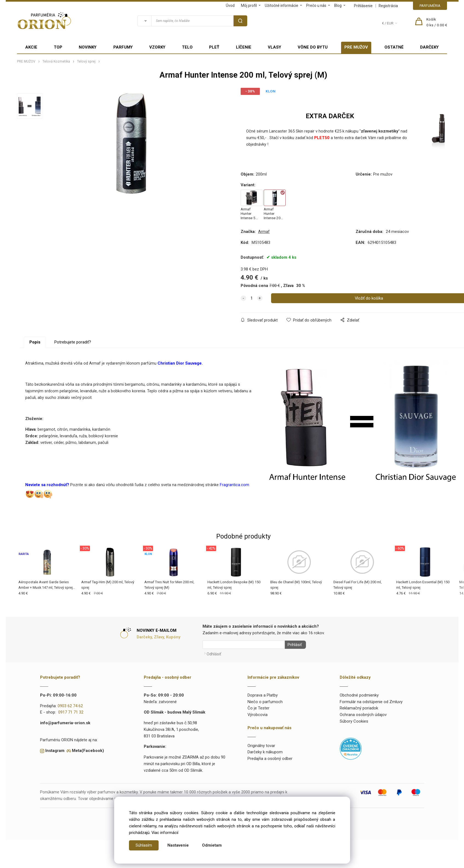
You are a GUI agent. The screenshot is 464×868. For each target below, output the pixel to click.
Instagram (54, 749)
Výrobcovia (258, 713)
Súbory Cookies (354, 719)
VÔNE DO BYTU (313, 47)
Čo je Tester (258, 706)
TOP (58, 47)
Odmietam (212, 845)
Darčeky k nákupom (265, 750)
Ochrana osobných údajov (363, 713)
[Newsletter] (244, 645)
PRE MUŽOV (356, 47)
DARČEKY (429, 47)
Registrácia (388, 6)
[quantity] (251, 298)
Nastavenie (178, 845)
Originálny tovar (261, 744)
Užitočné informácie (281, 5)
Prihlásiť (293, 644)
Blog (338, 5)
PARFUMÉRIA (430, 6)
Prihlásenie (363, 6)
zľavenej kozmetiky (379, 131)
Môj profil (249, 5)
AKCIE (31, 47)
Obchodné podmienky (359, 693)
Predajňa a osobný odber (270, 757)
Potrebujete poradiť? (72, 342)
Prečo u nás (316, 5)
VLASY (274, 47)
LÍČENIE (243, 47)
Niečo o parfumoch (265, 700)
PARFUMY (123, 47)
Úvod (230, 5)
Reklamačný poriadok (359, 706)
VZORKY (157, 47)
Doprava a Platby (263, 693)
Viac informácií (164, 832)
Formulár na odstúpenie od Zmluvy (371, 700)
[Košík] (436, 22)
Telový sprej (86, 61)
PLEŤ (214, 47)
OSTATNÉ (394, 47)
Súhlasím (144, 845)
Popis (34, 342)
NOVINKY (88, 47)
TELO (187, 47)
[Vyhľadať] (144, 20)
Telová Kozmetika (56, 61)
